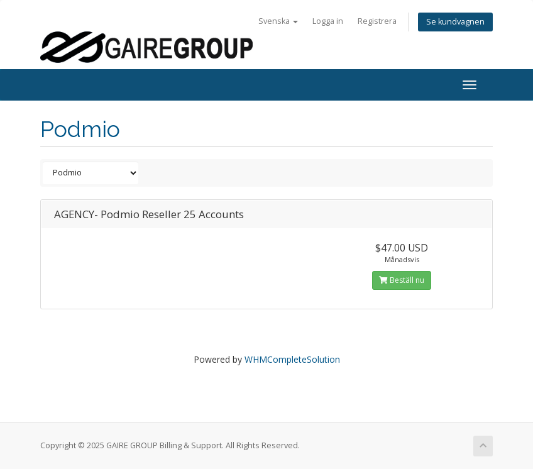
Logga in (327, 21)
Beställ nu (401, 280)
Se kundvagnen (455, 21)
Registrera (377, 21)
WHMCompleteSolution (292, 359)
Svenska (278, 21)
